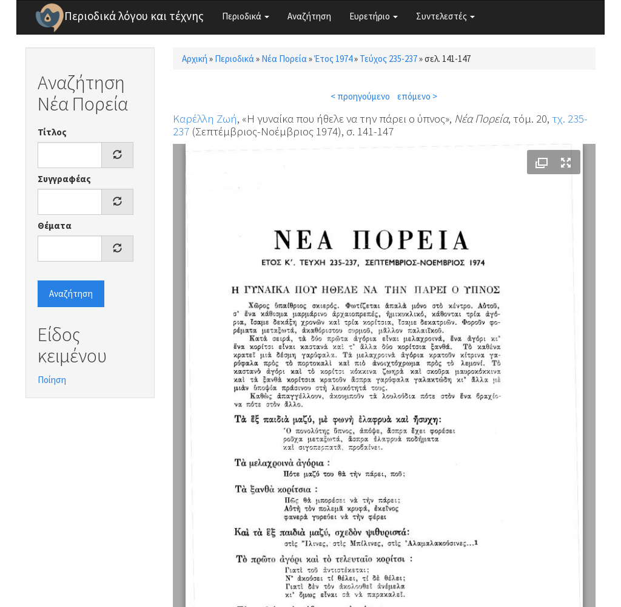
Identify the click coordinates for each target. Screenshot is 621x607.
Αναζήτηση (309, 16)
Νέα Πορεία (284, 58)
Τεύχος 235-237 (388, 58)
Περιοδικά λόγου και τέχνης (134, 15)
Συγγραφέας (64, 179)
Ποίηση (52, 379)
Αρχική (194, 58)
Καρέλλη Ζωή (205, 118)
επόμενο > (417, 96)
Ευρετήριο (373, 16)
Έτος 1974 (333, 58)
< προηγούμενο (360, 96)
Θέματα (55, 225)
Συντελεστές (445, 16)
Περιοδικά (245, 16)
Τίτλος (52, 132)
